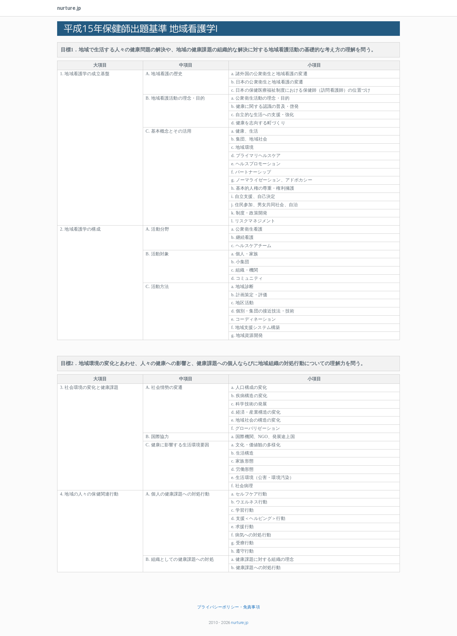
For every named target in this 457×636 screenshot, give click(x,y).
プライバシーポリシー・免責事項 (228, 607)
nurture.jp (69, 8)
